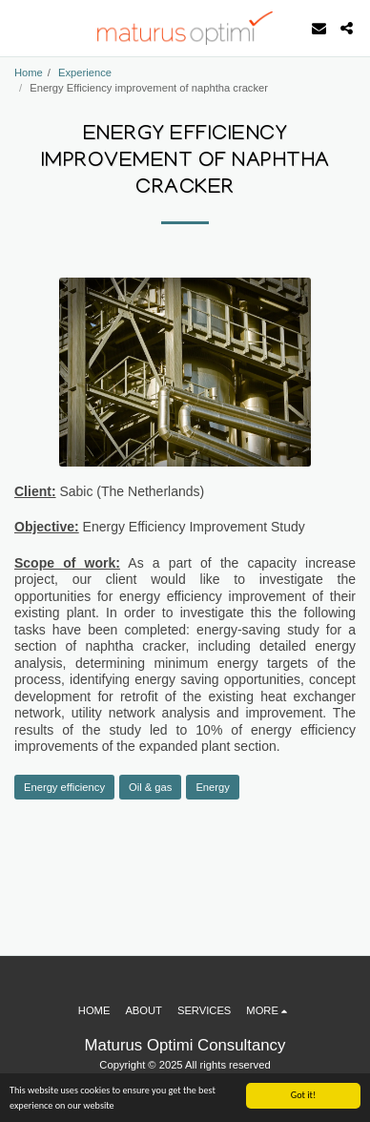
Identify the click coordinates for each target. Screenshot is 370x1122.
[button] (21, 27)
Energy (212, 787)
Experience (85, 72)
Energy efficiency (64, 787)
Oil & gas (150, 787)
